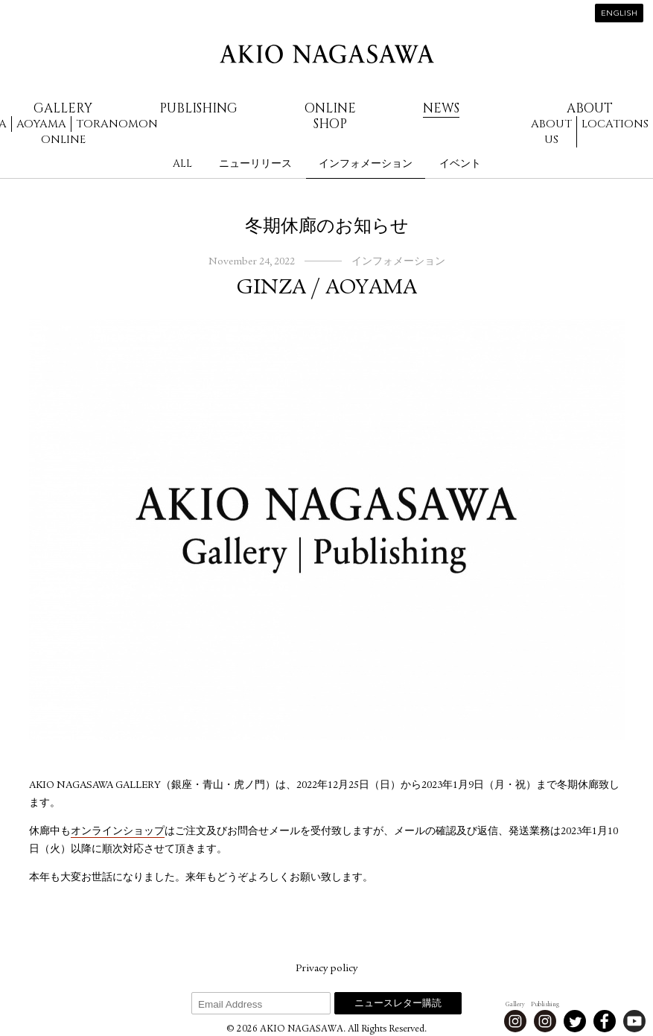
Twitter (575, 1021)
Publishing (198, 108)
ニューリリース (255, 163)
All (182, 163)
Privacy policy (326, 969)
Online (63, 139)
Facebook (604, 1021)
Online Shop (330, 116)
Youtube (634, 1021)
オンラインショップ (118, 832)
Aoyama (41, 124)
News (441, 108)
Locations (615, 124)
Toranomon (117, 124)
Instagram (515, 1021)
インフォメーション (365, 163)
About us (551, 131)
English (619, 14)
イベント (460, 163)
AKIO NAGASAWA (327, 54)
